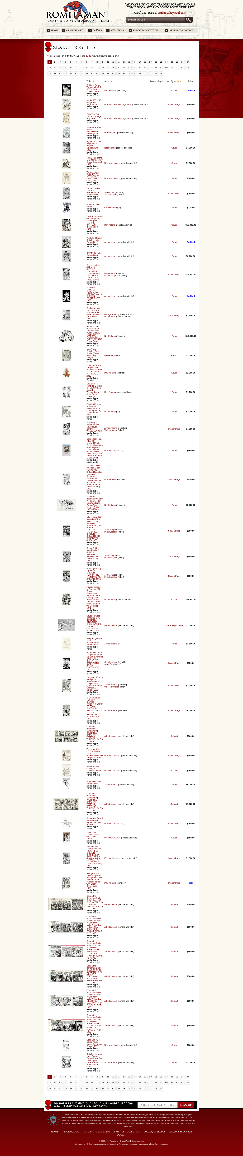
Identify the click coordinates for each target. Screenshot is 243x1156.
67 (113, 73)
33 (76, 68)
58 (65, 73)
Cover (174, 90)
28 (49, 68)
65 (103, 73)
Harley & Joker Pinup (93, 205)
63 (92, 73)
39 (108, 68)
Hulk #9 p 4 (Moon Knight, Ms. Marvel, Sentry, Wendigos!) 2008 (94, 426)
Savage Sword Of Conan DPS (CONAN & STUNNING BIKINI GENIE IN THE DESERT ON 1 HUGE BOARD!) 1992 (94, 623)
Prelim (174, 355)
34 (81, 68)
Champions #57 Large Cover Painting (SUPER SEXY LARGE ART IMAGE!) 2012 (94, 370)
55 (49, 73)
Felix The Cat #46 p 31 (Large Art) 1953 (93, 116)
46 (145, 68)
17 (134, 62)
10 (97, 62)
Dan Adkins (109, 225)
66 (108, 73)
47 (151, 68)
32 (71, 68)
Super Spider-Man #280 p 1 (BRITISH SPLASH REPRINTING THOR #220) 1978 (92, 554)
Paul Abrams (110, 90)
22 (161, 62)
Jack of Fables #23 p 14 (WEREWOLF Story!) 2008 (93, 191)
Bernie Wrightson (112, 275)
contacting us (117, 1118)
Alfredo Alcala (110, 625)
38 (103, 68)
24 (172, 62)
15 (124, 62)
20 (150, 62)
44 (135, 68)
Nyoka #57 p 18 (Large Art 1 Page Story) (93, 102)
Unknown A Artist (112, 163)
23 (166, 62)
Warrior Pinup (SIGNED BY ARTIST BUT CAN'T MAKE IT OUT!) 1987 (93, 176)
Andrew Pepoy (111, 194)
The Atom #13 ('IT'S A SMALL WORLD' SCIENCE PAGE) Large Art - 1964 (94, 753)
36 (92, 68)
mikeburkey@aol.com (172, 13)
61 (81, 73)
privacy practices (186, 1118)
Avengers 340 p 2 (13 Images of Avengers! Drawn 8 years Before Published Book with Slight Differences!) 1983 (94, 880)
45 (140, 68)
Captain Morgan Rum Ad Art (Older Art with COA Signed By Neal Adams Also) (93, 409)
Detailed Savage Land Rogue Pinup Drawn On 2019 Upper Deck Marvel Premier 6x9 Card (94, 1060)
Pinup (174, 178)
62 (87, 73)
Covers (97, 30)
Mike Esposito (110, 532)
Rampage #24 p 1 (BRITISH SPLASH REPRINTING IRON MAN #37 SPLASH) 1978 (93, 573)
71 (134, 73)
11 (102, 62)
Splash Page (174, 132)
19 (145, 62)
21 (156, 62)
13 (113, 62)
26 (182, 62)
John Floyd (109, 664)
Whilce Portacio (111, 687)
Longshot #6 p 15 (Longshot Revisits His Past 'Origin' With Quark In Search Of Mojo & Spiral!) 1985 (94, 683)
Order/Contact (154, 1131)
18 (140, 62)
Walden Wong (110, 430)
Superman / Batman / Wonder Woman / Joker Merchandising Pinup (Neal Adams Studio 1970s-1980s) (94, 502)
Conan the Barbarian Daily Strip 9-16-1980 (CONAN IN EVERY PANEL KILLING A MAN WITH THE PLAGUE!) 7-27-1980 (94, 1023)
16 (129, 62)
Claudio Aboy (110, 207)
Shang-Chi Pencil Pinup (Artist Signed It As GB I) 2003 (94, 821)
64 (97, 73)
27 (188, 62)
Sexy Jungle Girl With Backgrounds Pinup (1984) (94, 641)
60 (76, 73)
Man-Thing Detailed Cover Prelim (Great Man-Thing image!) (93, 353)
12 (108, 62)
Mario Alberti (110, 132)
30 (60, 68)
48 (156, 68)
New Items (117, 30)
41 (118, 68)
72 (140, 73)
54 (188, 68)
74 (151, 73)
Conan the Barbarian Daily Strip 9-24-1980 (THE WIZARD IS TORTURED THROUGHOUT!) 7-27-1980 (94, 902)
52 (177, 68)
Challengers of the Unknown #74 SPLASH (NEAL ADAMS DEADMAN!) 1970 (93, 313)
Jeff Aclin (108, 529)
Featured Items (121, 40)
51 (172, 68)
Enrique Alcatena (112, 858)
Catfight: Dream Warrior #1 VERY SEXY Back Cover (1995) (94, 88)
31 (65, 68)
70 (129, 73)
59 (71, 73)
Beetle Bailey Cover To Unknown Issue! (93, 768)
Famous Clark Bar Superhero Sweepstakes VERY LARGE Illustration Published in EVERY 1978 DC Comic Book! (94, 333)
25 (177, 62)
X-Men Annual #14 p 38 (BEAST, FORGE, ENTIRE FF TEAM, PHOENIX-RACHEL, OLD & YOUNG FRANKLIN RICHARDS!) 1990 (94, 708)
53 (182, 68)
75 (156, 73)
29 (55, 68)
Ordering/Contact (181, 30)
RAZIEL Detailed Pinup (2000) (94, 254)
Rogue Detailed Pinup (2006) (93, 782)
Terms (129, 1126)
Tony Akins (109, 192)
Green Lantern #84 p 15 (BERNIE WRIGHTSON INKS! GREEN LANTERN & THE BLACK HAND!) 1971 (93, 272)
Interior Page (174, 104)
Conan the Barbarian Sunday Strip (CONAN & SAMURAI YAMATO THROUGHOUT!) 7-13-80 (94, 733)
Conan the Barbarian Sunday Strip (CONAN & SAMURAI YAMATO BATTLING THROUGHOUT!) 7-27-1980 (94, 802)
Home (54, 30)
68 (119, 73)
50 (166, 68)
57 (60, 73)
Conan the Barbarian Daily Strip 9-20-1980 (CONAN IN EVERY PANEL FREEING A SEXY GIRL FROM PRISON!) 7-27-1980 (94, 924)
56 (55, 73)
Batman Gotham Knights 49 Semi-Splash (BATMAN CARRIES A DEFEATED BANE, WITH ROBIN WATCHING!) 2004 (94, 661)
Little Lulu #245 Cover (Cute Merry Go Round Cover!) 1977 (94, 1043)
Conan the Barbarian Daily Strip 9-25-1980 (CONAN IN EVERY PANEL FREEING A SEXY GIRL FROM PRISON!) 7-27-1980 (94, 949)
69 (124, 73)
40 (113, 68)
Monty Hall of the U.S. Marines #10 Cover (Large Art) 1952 (94, 161)
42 (124, 68)
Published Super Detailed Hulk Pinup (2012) (94, 240)
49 (161, 68)
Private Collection (145, 30)
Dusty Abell (109, 479)
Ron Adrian (109, 392)
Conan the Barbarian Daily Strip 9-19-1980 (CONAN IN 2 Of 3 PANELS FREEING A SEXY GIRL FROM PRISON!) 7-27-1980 (94, 974)
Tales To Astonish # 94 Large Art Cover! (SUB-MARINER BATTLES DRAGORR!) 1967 (94, 222)
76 (161, 73)
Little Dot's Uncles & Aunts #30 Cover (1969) (93, 835)
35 (87, 68)
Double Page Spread (174, 625)
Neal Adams (110, 148)
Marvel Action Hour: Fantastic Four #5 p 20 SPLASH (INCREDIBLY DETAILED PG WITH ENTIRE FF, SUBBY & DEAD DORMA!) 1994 (94, 856)
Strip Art (174, 736)
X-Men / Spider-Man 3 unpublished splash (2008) (93, 130)
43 (129, 68)
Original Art (74, 30)
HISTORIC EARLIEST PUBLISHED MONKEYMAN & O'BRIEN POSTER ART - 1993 (94, 293)
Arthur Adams (110, 242)
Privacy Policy (188, 1123)
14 (118, 62)
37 (97, 68)
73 (145, 73)
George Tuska (111, 314)
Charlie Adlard (111, 662)
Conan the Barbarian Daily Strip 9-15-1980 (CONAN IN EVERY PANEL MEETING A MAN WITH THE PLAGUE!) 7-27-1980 (94, 998)
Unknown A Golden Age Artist (118, 104)
